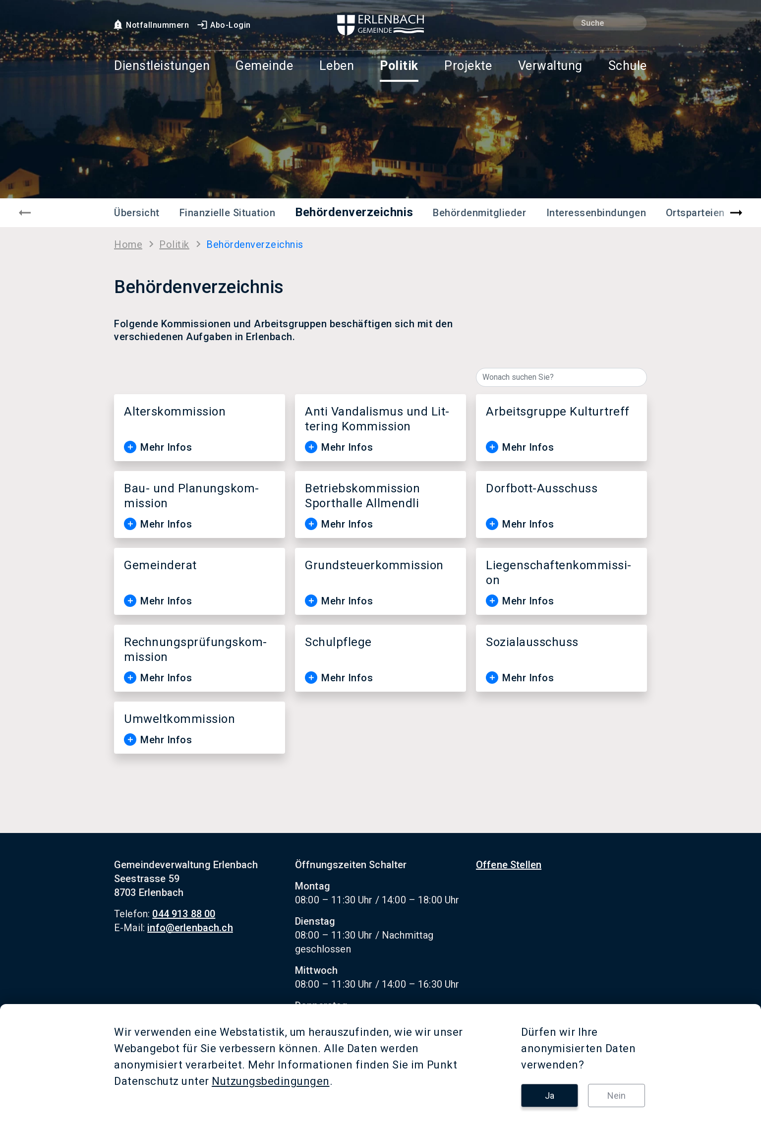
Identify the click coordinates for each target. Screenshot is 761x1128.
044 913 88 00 (183, 914)
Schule (627, 66)
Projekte (468, 66)
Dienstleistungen (162, 66)
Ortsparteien (695, 213)
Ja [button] (549, 1095)
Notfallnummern (150, 25)
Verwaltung (550, 66)
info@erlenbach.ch (190, 928)
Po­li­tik (174, 244)
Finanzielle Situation (227, 213)
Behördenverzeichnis (354, 212)
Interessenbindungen (596, 213)
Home (128, 244)
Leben (336, 66)
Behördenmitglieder (479, 213)
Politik (399, 66)
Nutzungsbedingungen (271, 1081)
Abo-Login (223, 25)
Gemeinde (264, 66)
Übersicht (137, 213)
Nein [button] (616, 1095)
